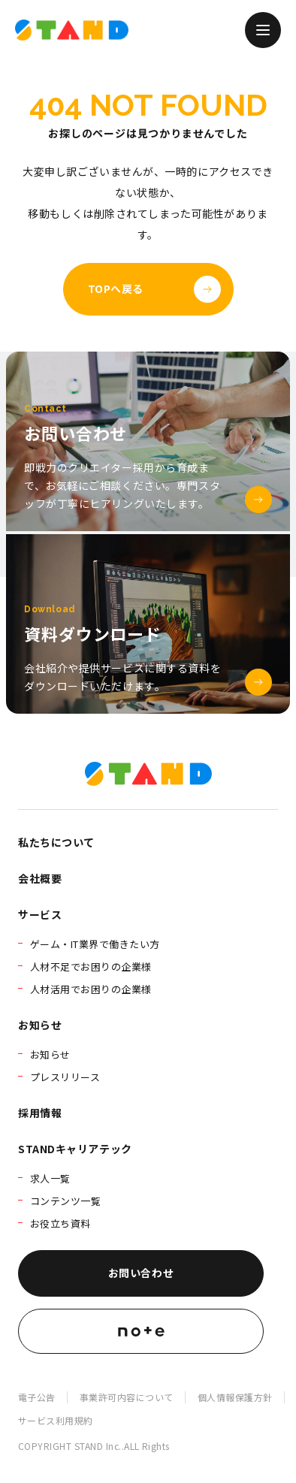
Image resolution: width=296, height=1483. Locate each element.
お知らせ (40, 1024)
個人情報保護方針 (235, 1397)
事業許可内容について (127, 1397)
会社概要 (40, 878)
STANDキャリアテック (75, 1148)
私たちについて (56, 842)
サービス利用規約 (55, 1420)
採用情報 (40, 1112)
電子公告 (37, 1397)
